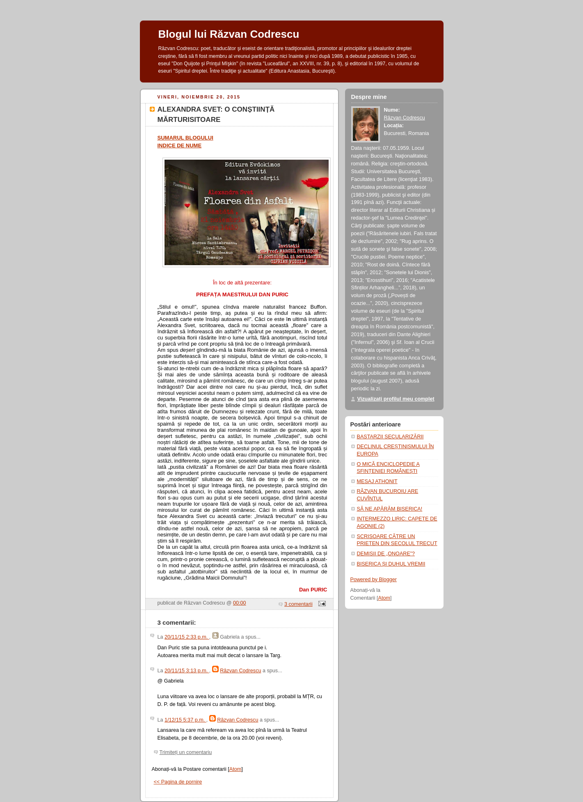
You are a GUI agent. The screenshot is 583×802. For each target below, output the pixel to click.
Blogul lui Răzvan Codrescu (229, 34)
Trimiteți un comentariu (186, 752)
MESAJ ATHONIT (377, 481)
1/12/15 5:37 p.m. (185, 720)
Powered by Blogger (373, 579)
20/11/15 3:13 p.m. (187, 671)
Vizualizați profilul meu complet (395, 399)
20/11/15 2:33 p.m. (187, 637)
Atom (235, 769)
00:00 (239, 603)
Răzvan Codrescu (240, 671)
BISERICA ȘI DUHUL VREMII (391, 564)
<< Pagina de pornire (178, 782)
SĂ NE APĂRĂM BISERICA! (390, 509)
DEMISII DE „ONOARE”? (386, 554)
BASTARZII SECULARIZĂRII (390, 437)
